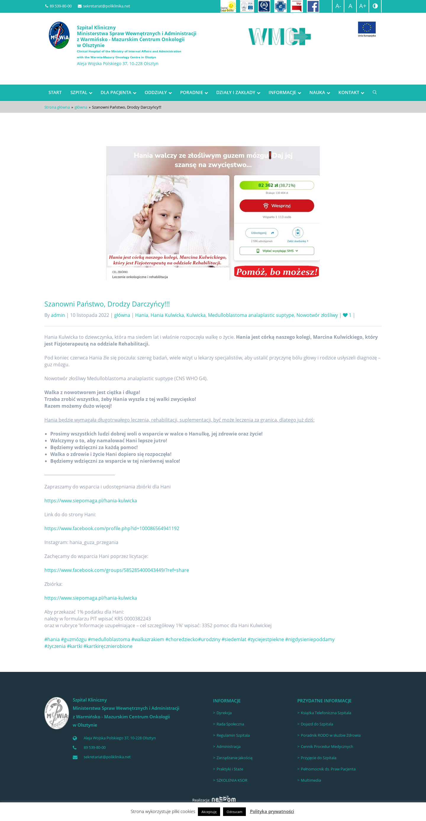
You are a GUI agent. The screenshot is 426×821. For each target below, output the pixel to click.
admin (58, 315)
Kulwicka (196, 315)
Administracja (229, 746)
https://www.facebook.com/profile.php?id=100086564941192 (111, 528)
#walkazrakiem (147, 639)
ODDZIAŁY (156, 92)
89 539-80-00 (58, 6)
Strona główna (57, 107)
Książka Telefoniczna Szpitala (326, 712)
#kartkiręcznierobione (108, 646)
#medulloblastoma (109, 639)
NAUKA (317, 92)
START (55, 92)
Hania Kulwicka (167, 315)
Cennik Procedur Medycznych (327, 746)
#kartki (74, 646)
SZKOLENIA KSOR (232, 780)
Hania (141, 315)
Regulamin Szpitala (233, 735)
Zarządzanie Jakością (234, 757)
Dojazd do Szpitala (317, 724)
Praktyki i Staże (230, 769)
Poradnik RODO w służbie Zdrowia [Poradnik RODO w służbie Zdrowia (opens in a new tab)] (331, 735)
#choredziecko (181, 639)
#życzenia (55, 646)
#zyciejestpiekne (266, 639)
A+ (362, 6)
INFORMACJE (282, 92)
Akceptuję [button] (209, 811)
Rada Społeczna (230, 724)
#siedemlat (234, 639)
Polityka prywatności (272, 811)
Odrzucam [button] (234, 811)
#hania (52, 639)
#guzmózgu (74, 639)
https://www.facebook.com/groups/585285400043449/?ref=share (116, 570)
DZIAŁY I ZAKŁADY (235, 92)
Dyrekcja (224, 712)
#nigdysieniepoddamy (310, 639)
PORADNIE (191, 92)
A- (338, 6)
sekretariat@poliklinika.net (104, 6)
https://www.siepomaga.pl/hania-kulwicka (90, 500)
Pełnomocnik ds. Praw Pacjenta (328, 769)
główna (81, 107)
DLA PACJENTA (116, 92)
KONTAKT (348, 92)
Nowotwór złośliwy (317, 315)
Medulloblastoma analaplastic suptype (251, 315)
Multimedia (311, 780)
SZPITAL (78, 92)
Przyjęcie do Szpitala (318, 757)
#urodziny (209, 639)
